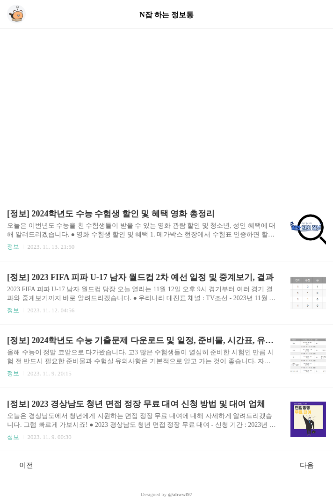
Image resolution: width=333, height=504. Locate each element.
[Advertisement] (166, 102)
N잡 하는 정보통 (166, 15)
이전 (21, 465)
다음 (312, 465)
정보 (13, 246)
